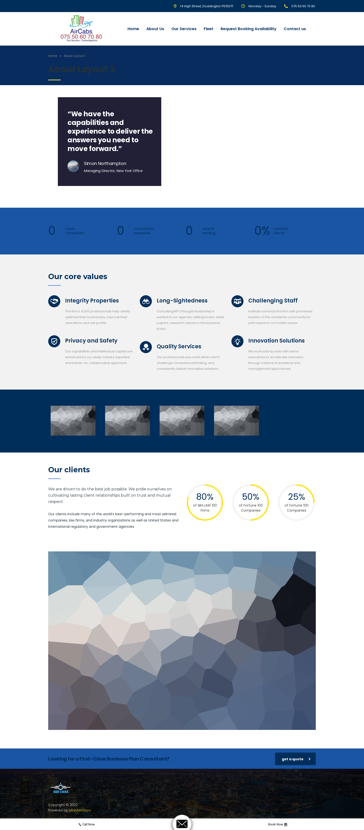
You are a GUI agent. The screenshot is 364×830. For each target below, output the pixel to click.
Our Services (183, 29)
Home (133, 29)
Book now (277, 824)
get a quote (296, 759)
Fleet (208, 29)
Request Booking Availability (248, 29)
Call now (87, 824)
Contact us (295, 29)
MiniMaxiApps (80, 810)
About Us (155, 29)
